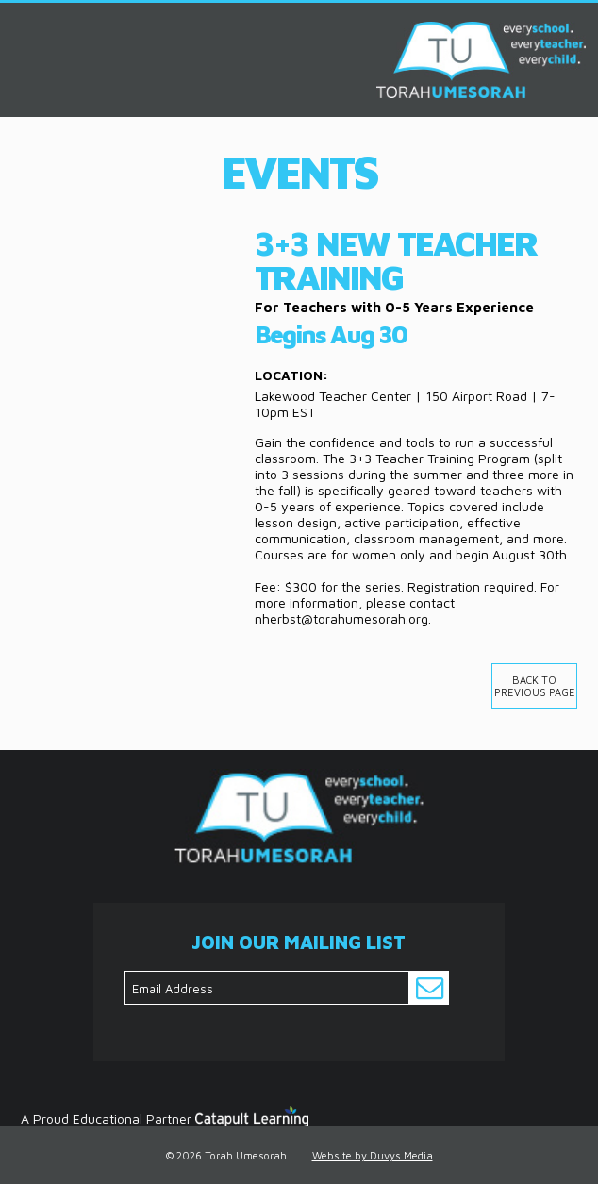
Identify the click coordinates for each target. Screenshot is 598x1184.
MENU (21, 27)
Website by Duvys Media (372, 1155)
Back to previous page (534, 686)
